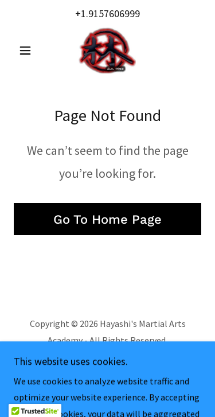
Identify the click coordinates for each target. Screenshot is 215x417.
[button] (28, 50)
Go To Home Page (107, 219)
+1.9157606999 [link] (107, 13)
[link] (107, 50)
